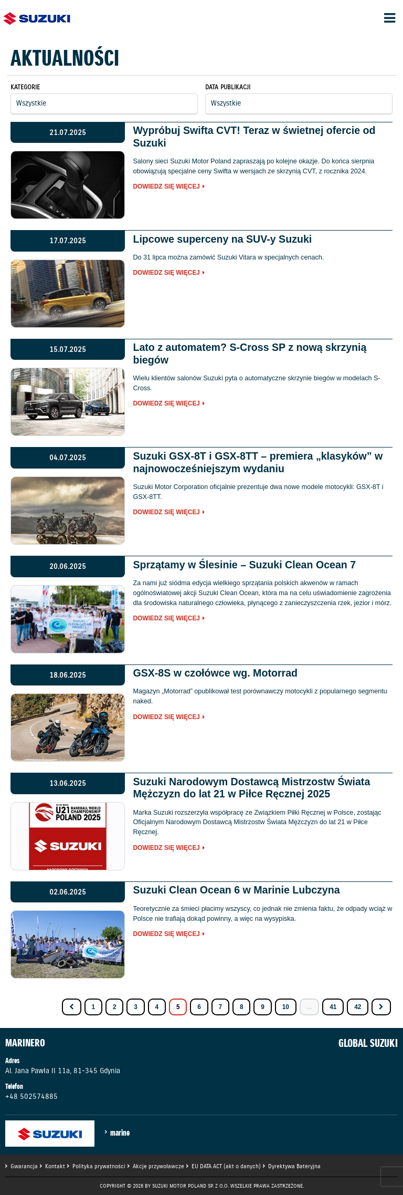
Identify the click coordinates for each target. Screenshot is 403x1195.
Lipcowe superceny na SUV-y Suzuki (222, 239)
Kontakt (55, 1166)
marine (120, 1132)
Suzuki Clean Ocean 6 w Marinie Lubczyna (236, 890)
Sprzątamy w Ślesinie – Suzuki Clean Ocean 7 (244, 564)
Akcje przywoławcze (158, 1166)
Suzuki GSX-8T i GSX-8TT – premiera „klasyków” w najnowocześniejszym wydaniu (258, 462)
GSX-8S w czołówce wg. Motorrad (215, 673)
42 (357, 1007)
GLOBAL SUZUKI (368, 1043)
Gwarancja (24, 1166)
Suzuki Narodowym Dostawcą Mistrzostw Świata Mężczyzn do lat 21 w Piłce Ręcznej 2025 (251, 788)
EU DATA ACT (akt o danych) (226, 1166)
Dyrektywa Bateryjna (294, 1166)
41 (333, 1007)
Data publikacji (227, 87)
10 (285, 1007)
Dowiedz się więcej (166, 187)
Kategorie (25, 87)
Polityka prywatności (98, 1166)
